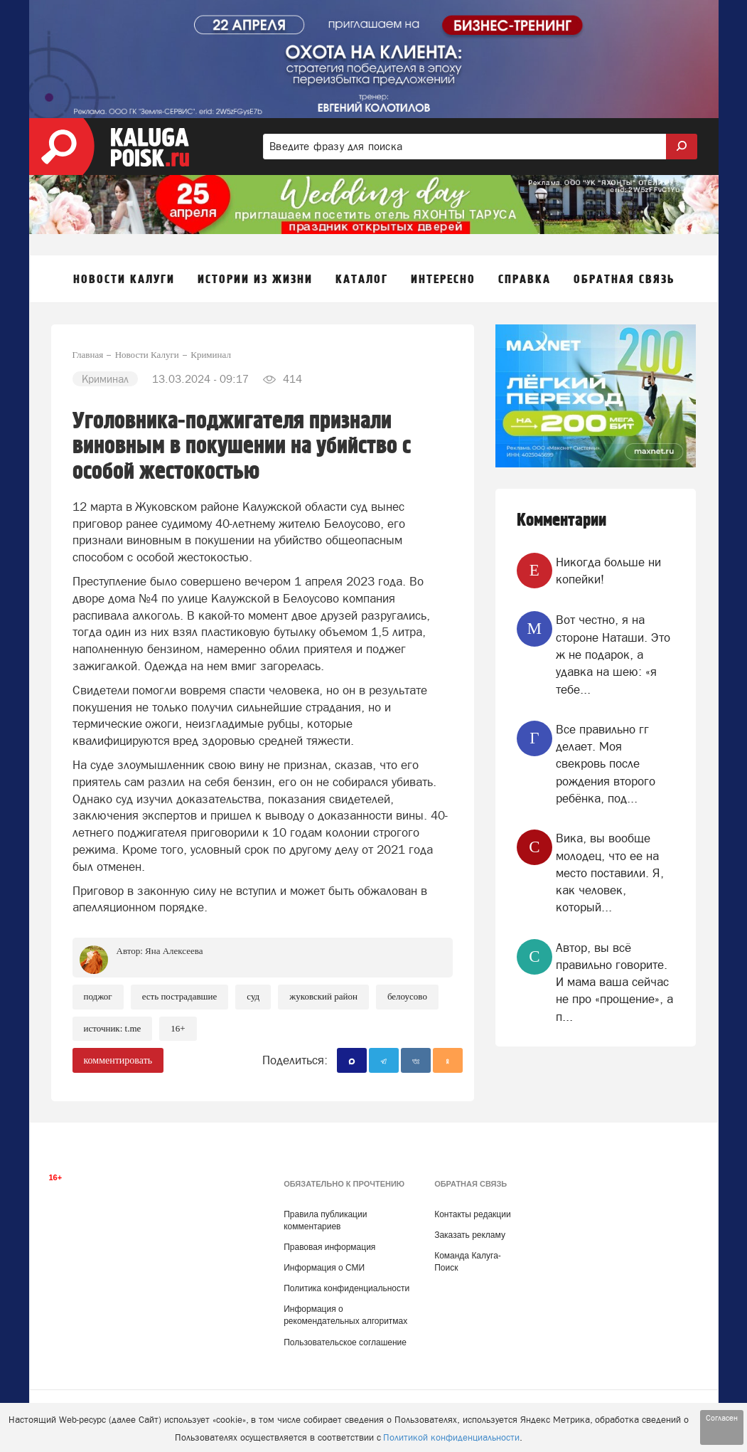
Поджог (98, 996)
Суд (253, 996)
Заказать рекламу (469, 1235)
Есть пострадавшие (179, 996)
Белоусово (407, 996)
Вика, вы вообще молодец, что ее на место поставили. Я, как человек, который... (610, 872)
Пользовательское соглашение (345, 1342)
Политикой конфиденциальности (451, 1437)
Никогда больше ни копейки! (608, 570)
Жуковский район (323, 996)
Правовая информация (329, 1247)
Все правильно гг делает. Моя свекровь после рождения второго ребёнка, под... (605, 763)
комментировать (118, 1060)
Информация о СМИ (324, 1268)
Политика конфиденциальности (346, 1288)
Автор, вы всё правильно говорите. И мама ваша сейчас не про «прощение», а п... (614, 982)
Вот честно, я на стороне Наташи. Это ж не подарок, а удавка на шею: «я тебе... (613, 654)
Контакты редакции (472, 1214)
